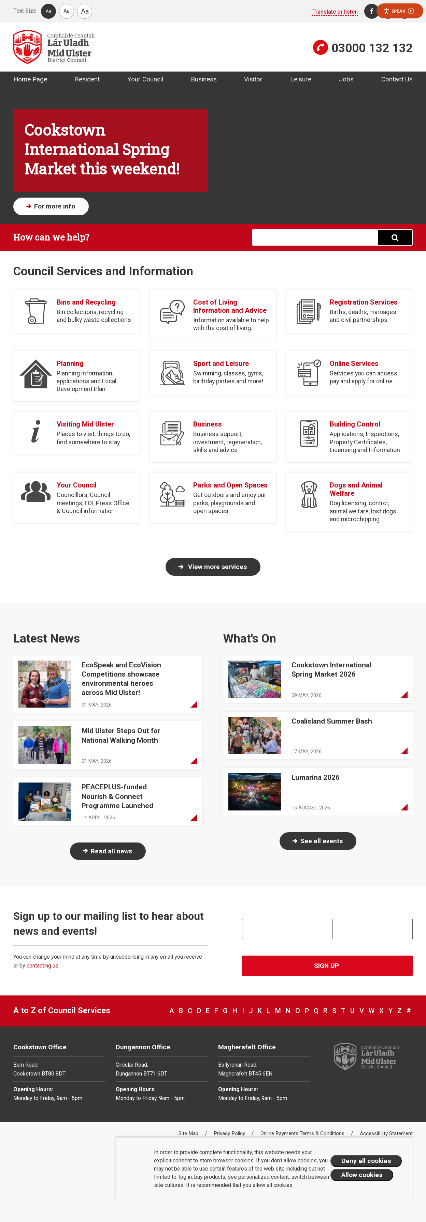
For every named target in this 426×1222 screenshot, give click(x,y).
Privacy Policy (230, 1133)
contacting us (42, 965)
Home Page (30, 79)
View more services (216, 567)
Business (204, 79)
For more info (54, 206)
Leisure (300, 79)
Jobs (346, 79)
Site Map (189, 1133)
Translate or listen (335, 12)
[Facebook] (371, 11)
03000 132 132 (372, 48)
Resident (87, 79)
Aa (48, 11)
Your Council (145, 79)
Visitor (253, 79)
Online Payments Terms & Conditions (303, 1133)
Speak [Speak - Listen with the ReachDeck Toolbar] (398, 11)
